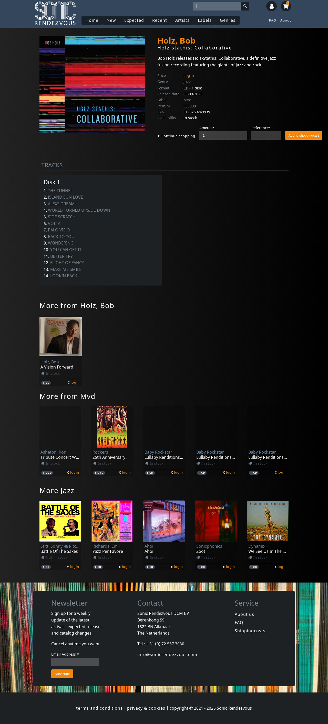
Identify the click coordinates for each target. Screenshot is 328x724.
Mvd (187, 99)
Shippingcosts (250, 631)
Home (92, 20)
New (111, 20)
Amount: (206, 127)
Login (188, 75)
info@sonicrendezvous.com (167, 654)
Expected (134, 20)
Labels (205, 20)
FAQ (272, 20)
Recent (159, 20)
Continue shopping (176, 136)
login (75, 382)
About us (244, 614)
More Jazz (56, 490)
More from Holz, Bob (76, 305)
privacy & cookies (146, 708)
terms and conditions (99, 708)
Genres (227, 20)
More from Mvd (67, 396)
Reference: (260, 127)
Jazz (187, 81)
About (285, 20)
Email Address (65, 654)
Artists (182, 20)
